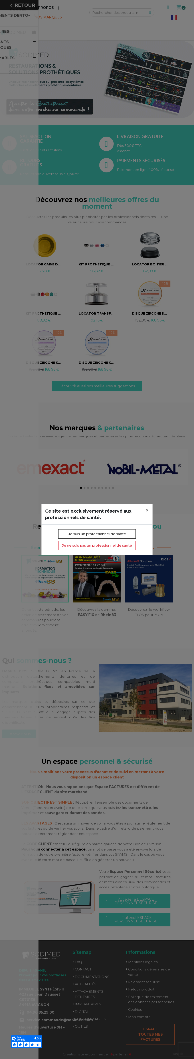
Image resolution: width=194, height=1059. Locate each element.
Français (177, 1053)
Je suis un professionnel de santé (97, 534)
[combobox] (177, 1054)
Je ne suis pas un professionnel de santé (97, 545)
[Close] (147, 510)
